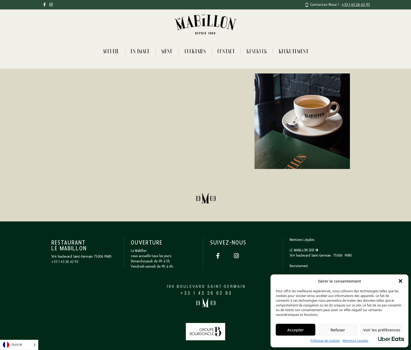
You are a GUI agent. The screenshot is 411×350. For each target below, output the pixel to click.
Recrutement (294, 51)
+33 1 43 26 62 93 (356, 4)
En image (140, 51)
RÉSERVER (256, 51)
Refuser (338, 329)
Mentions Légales (356, 340)
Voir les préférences (381, 329)
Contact (226, 51)
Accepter (295, 329)
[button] (400, 281)
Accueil (111, 51)
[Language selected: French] (19, 345)
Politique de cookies (325, 340)
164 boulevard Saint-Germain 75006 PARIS (81, 256)
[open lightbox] (108, 121)
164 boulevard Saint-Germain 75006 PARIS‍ (321, 255)
